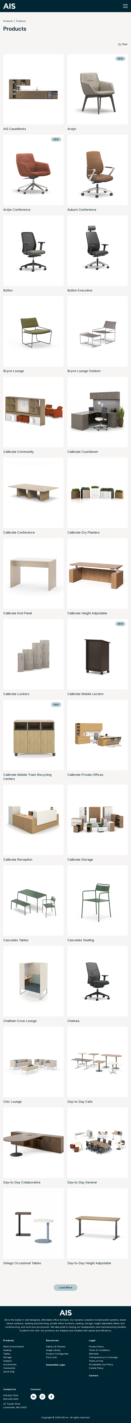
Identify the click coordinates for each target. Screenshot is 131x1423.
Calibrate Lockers (16, 694)
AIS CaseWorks (14, 129)
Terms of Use (96, 1360)
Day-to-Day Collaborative (21, 1182)
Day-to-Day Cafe (79, 1102)
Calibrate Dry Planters (83, 532)
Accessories (10, 1364)
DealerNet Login (55, 1364)
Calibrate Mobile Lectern (85, 694)
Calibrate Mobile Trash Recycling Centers (27, 777)
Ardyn (71, 129)
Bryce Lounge (13, 371)
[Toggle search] (118, 6)
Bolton (8, 290)
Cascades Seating (80, 940)
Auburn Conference (81, 210)
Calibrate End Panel (17, 613)
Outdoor (7, 1360)
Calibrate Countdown (82, 452)
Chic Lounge (12, 1102)
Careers (93, 1375)
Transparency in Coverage (103, 1357)
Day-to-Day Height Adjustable (89, 1263)
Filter (123, 44)
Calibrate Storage (80, 860)
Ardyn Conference (16, 210)
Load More (65, 1287)
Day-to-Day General (82, 1182)
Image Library (53, 1350)
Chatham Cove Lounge (20, 1021)
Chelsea (73, 1021)
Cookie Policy (96, 1368)
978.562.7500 (10, 1395)
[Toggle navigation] (124, 6)
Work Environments (13, 1346)
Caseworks (9, 1368)
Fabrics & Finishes (56, 1346)
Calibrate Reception (17, 860)
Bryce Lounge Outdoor (84, 371)
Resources (52, 1340)
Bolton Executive (79, 290)
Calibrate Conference (19, 532)
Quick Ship (9, 1371)
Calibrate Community (18, 452)
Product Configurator (57, 1353)
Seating (7, 1350)
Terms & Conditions (99, 1350)
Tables (6, 1353)
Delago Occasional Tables (22, 1263)
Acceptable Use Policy (101, 1364)
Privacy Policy (96, 1346)
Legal (92, 1340)
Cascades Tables (15, 940)
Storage (7, 1357)
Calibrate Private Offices (85, 775)
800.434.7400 (10, 1399)
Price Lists (51, 1357)
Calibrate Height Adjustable (87, 613)
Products (8, 21)
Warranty (94, 1353)
